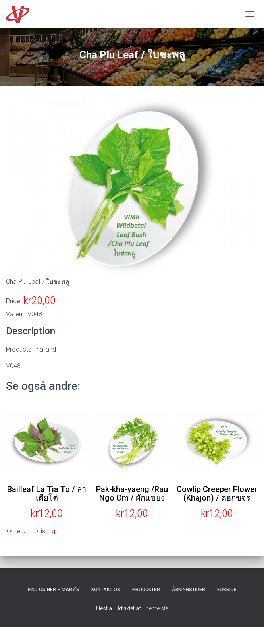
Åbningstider (188, 589)
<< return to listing (30, 531)
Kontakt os (105, 589)
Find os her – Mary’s (53, 589)
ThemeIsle (155, 608)
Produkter (146, 589)
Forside (227, 589)
